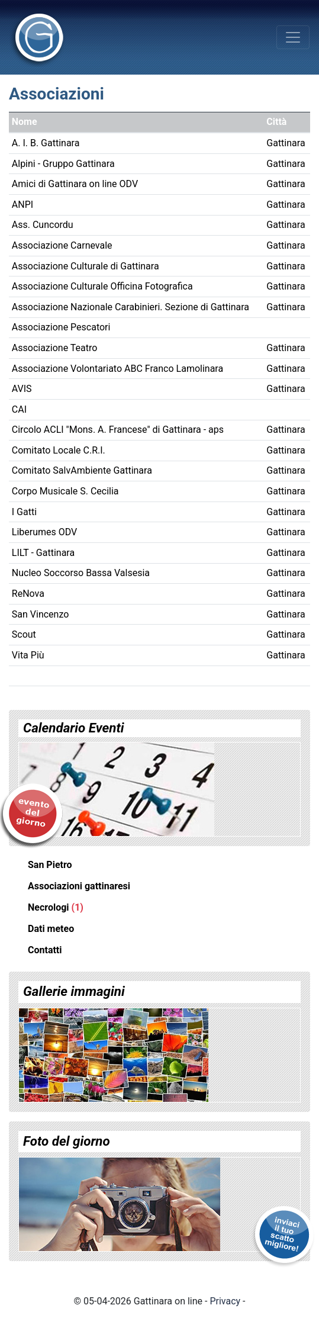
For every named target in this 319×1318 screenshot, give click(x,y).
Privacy (225, 1301)
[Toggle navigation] (293, 37)
